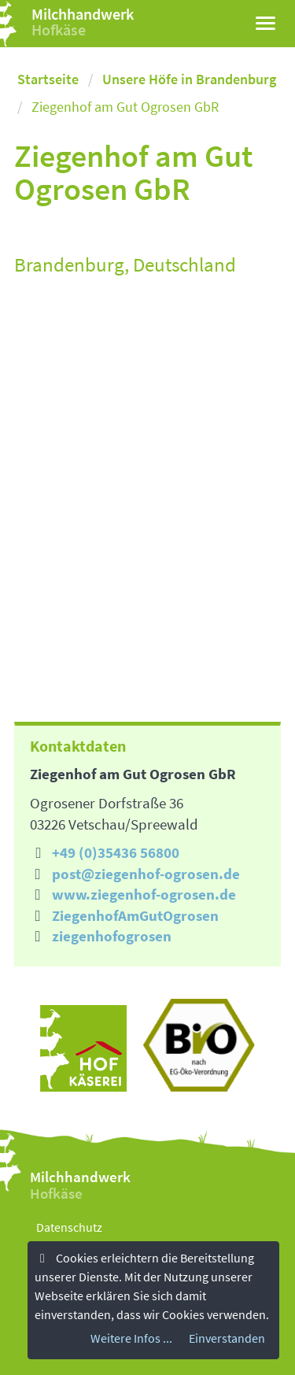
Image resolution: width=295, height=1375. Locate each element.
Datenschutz (69, 1227)
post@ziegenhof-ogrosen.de (146, 873)
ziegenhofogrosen (111, 935)
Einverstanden (227, 1338)
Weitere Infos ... (131, 1338)
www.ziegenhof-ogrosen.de (144, 894)
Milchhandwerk (82, 14)
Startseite (48, 79)
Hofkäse (58, 29)
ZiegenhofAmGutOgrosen (135, 915)
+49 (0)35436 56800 (115, 852)
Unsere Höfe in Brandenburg (189, 79)
